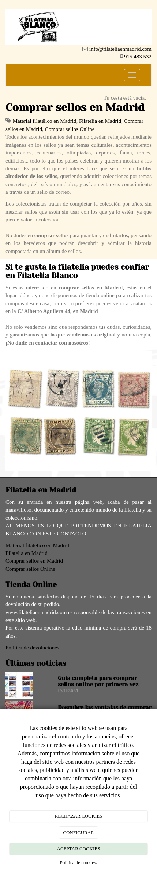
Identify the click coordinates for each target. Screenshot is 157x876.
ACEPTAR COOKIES (78, 848)
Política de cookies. (78, 862)
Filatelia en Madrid (100, 121)
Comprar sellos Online (69, 129)
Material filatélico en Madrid (44, 121)
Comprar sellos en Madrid (34, 561)
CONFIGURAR (78, 832)
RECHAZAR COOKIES (78, 816)
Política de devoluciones (32, 648)
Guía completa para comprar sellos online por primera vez (98, 681)
